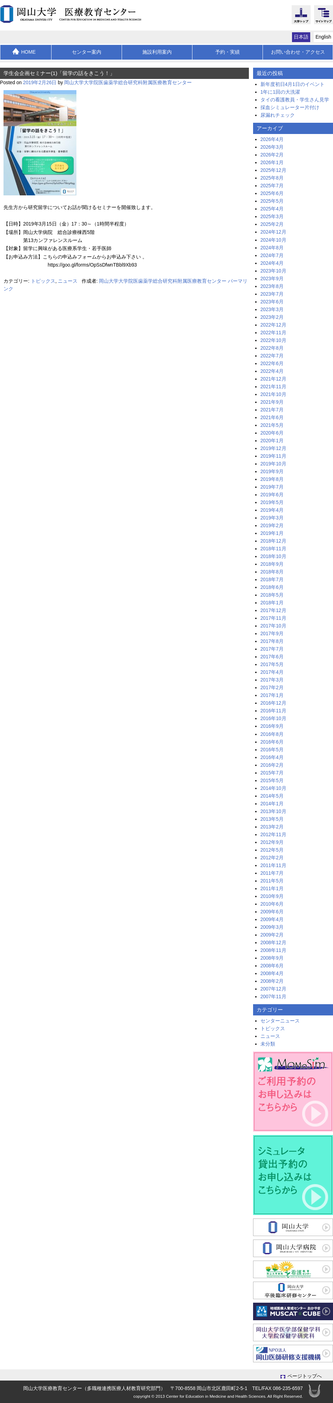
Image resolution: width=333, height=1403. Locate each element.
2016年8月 (272, 734)
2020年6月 (272, 433)
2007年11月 (273, 996)
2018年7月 (272, 579)
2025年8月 (272, 178)
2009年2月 (272, 935)
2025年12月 (273, 170)
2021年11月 (273, 386)
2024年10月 (273, 240)
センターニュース (280, 1020)
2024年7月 (272, 255)
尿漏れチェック (277, 115)
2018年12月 (273, 541)
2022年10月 (273, 340)
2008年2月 (272, 981)
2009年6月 (272, 911)
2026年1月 (272, 162)
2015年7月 (272, 773)
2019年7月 (272, 487)
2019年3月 (272, 518)
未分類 (267, 1044)
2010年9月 (272, 896)
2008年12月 (273, 942)
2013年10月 (273, 811)
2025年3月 (272, 216)
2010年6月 (272, 904)
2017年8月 (272, 641)
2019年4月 (272, 510)
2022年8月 (272, 348)
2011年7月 (272, 873)
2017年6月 (272, 656)
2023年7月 (272, 294)
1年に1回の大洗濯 (280, 92)
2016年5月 (272, 749)
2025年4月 (272, 209)
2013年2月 (272, 827)
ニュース (67, 281)
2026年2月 (272, 154)
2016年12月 (273, 703)
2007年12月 (273, 989)
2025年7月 (272, 185)
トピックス (43, 281)
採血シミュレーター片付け (289, 107)
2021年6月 (272, 417)
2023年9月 (272, 278)
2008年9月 (272, 958)
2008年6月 (272, 965)
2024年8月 (272, 247)
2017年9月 (272, 633)
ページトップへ (301, 1376)
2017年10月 (273, 626)
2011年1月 (272, 888)
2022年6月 (272, 363)
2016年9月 (272, 726)
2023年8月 (272, 286)
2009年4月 (272, 919)
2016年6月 (272, 742)
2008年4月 (272, 973)
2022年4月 (272, 371)
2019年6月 (272, 494)
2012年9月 (272, 842)
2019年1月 (272, 533)
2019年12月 (273, 448)
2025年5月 (272, 201)
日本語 (301, 37)
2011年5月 (272, 881)
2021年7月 (272, 409)
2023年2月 (272, 317)
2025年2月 (272, 224)
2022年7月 (272, 355)
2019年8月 (272, 479)
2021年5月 (272, 425)
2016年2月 (272, 765)
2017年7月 (272, 649)
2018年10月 (273, 556)
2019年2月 (272, 525)
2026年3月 (272, 147)
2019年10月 (273, 463)
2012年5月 (272, 850)
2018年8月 (272, 572)
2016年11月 (273, 710)
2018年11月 (273, 548)
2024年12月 (273, 232)
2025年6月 (272, 193)
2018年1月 (272, 602)
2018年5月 (272, 595)
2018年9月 (272, 564)
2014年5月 (272, 796)
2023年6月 (272, 301)
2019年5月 (272, 502)
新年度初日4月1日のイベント (292, 84)
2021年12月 (273, 379)
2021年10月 (273, 394)
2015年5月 (272, 780)
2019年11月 (273, 456)
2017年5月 (272, 664)
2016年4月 (272, 757)
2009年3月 (272, 927)
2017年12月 (273, 610)
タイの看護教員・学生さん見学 (294, 99)
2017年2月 (272, 687)
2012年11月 (273, 834)
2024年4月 (272, 263)
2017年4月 (272, 672)
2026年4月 (272, 139)
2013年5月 (272, 819)
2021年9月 (272, 402)
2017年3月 (272, 680)
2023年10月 (273, 271)
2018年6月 (272, 587)
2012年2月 (272, 857)
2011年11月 (273, 865)
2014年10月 (273, 788)
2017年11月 (273, 618)
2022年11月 (273, 332)
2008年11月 (273, 950)
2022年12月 (273, 325)
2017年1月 (272, 695)
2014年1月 (272, 803)
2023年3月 (272, 309)
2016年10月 (273, 718)
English (323, 37)
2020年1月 (272, 440)
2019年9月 (272, 471)
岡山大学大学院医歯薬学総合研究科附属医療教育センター (128, 82)
